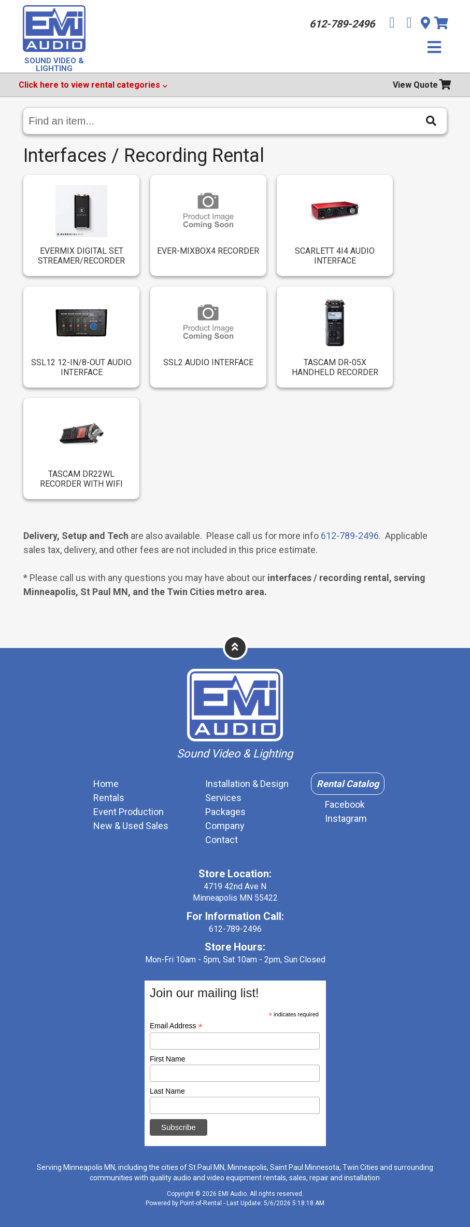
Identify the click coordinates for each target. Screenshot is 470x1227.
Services (223, 797)
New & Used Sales (130, 825)
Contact (221, 839)
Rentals (108, 797)
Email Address (176, 1026)
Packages (225, 811)
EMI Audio (232, 1193)
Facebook (345, 804)
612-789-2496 (350, 535)
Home (106, 783)
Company (225, 825)
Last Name (167, 1091)
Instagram (346, 818)
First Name (167, 1059)
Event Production (128, 811)
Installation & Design (247, 783)
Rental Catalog (348, 783)
